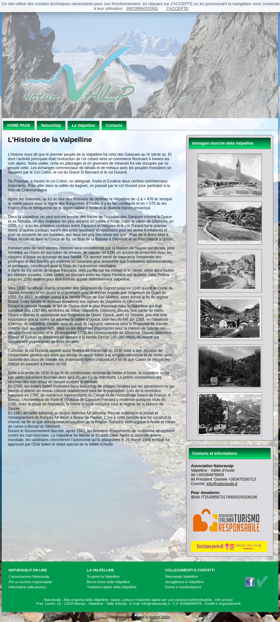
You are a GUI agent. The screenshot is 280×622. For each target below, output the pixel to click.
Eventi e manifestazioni (183, 587)
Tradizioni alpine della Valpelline (111, 587)
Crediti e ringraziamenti (223, 603)
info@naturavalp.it (221, 484)
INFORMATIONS (142, 8)
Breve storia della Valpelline (108, 582)
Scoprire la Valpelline (103, 576)
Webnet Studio (159, 617)
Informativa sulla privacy (27, 587)
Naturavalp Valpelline (181, 576)
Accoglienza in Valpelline (184, 582)
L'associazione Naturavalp (29, 576)
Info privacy (224, 600)
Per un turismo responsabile (30, 582)
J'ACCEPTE (177, 8)
